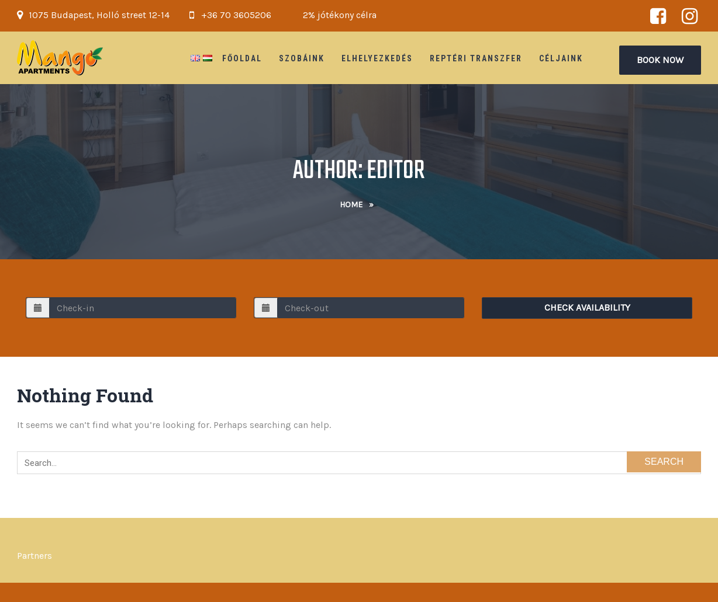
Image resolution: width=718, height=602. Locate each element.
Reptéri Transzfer (476, 58)
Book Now (660, 59)
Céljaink (561, 58)
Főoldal (242, 58)
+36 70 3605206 (236, 14)
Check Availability (587, 307)
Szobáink (302, 58)
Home (351, 205)
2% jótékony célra (340, 14)
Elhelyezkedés (377, 58)
